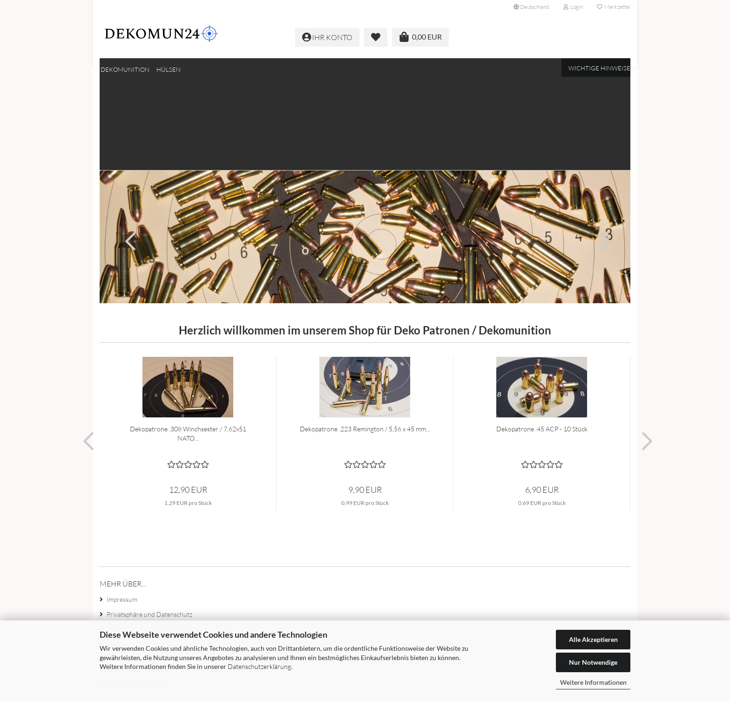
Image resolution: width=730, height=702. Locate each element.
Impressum (122, 509)
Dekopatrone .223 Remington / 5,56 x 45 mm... (365, 339)
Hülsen (168, 69)
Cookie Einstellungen (136, 594)
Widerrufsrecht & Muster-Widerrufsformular (144, 574)
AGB (113, 554)
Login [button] (573, 6)
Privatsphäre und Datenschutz (149, 524)
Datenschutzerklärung (259, 666)
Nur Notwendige (593, 662)
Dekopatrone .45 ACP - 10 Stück (542, 339)
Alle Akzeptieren (593, 639)
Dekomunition (125, 69)
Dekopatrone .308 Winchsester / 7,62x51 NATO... (188, 343)
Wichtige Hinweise (599, 68)
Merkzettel (613, 6)
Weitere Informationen (593, 682)
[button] (531, 7)
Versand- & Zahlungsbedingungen (155, 539)
